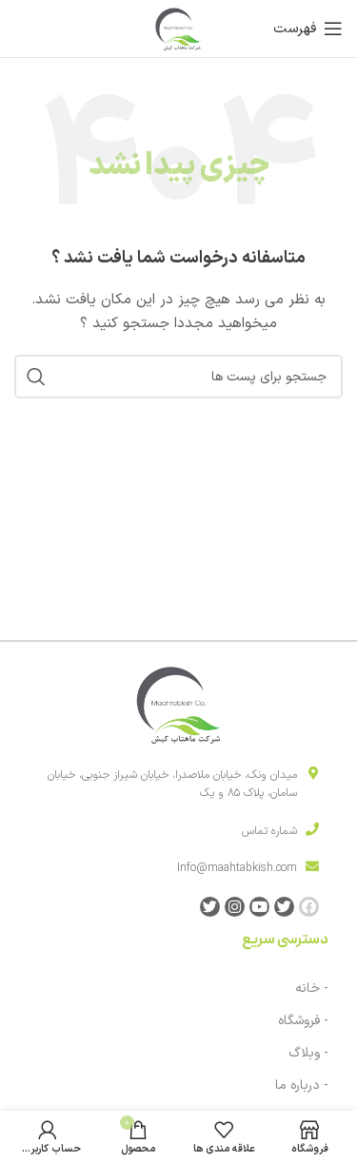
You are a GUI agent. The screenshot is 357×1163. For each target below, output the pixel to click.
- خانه (311, 988)
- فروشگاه (303, 1021)
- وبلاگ (308, 1053)
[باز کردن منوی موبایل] (308, 29)
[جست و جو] (178, 376)
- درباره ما (301, 1085)
